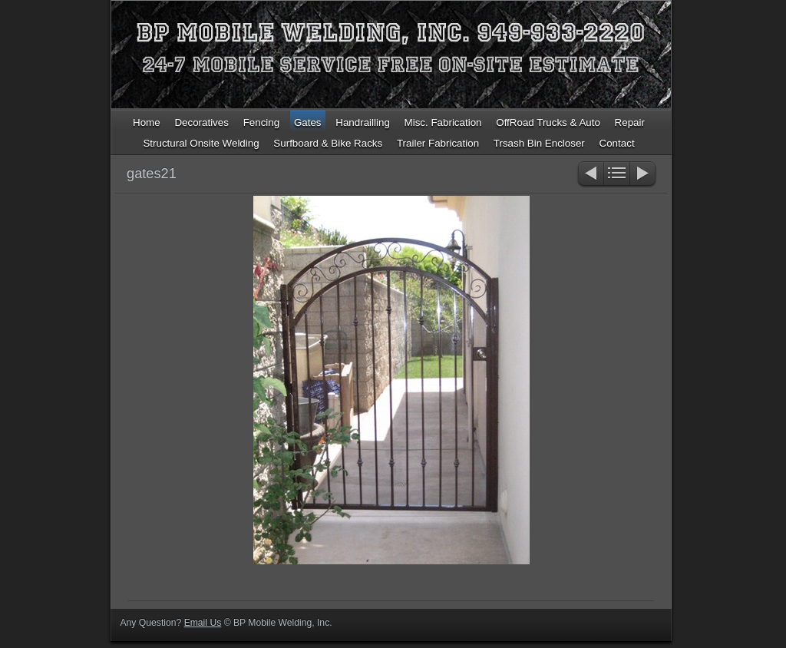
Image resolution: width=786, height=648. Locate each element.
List (616, 174)
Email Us (203, 622)
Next (643, 174)
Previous (589, 174)
